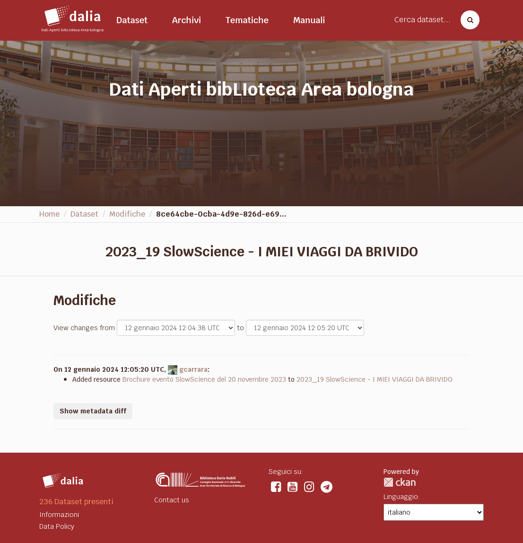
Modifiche (127, 214)
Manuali (309, 20)
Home (49, 214)
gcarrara (193, 369)
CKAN (400, 482)
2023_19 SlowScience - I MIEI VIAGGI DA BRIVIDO (374, 379)
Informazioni (59, 514)
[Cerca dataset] (467, 19)
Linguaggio (401, 496)
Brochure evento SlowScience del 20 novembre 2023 (204, 379)
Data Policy (56, 526)
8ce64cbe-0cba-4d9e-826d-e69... (221, 213)
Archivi (186, 20)
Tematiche (247, 20)
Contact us (171, 500)
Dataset (132, 20)
